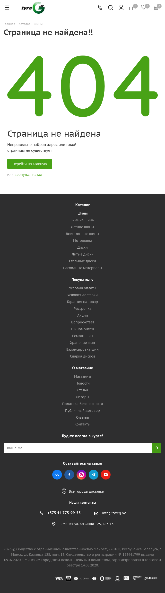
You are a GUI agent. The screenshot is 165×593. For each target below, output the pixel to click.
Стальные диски (82, 261)
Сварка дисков (82, 356)
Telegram (93, 475)
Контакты (82, 424)
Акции (82, 315)
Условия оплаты (82, 288)
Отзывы (82, 417)
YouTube (106, 475)
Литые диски (83, 254)
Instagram (81, 475)
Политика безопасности (82, 404)
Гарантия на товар (82, 302)
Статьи (82, 390)
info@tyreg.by (114, 513)
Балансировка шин (82, 349)
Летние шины (82, 227)
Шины (83, 213)
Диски (82, 247)
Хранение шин (82, 342)
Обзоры (82, 397)
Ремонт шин (82, 336)
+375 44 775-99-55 (64, 512)
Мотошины (82, 240)
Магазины (82, 376)
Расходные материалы (82, 268)
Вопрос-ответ (82, 322)
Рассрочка (82, 308)
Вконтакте (57, 475)
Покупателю (82, 279)
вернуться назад (28, 174)
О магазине (82, 368)
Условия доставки (82, 295)
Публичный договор (82, 410)
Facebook (69, 475)
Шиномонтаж (82, 329)
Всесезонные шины (82, 234)
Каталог (82, 204)
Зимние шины (82, 220)
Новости (83, 383)
